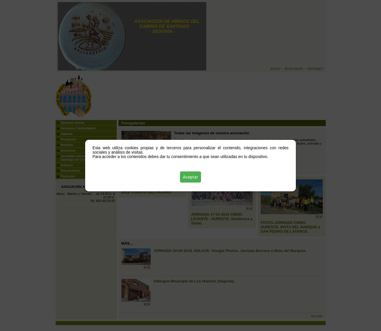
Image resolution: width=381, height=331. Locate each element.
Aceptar (190, 177)
